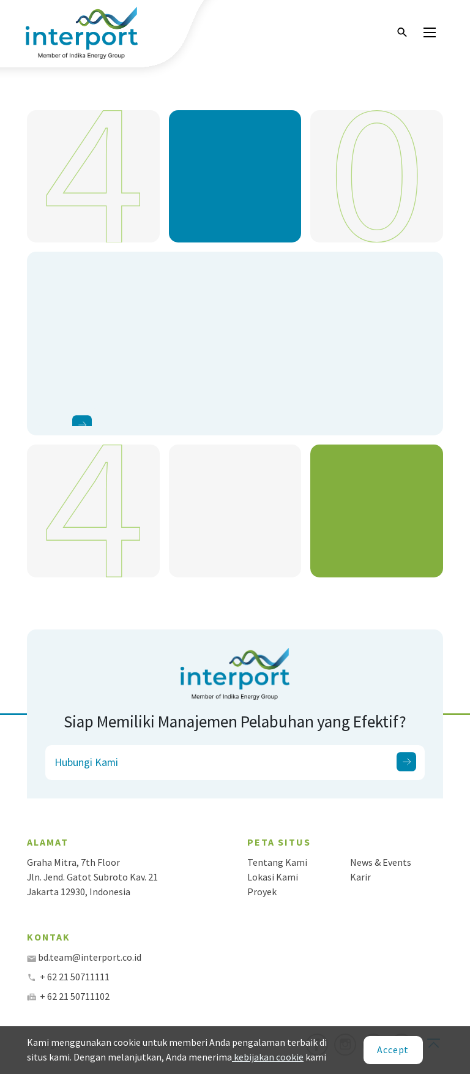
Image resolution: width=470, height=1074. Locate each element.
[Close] (393, 1050)
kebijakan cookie (268, 1057)
